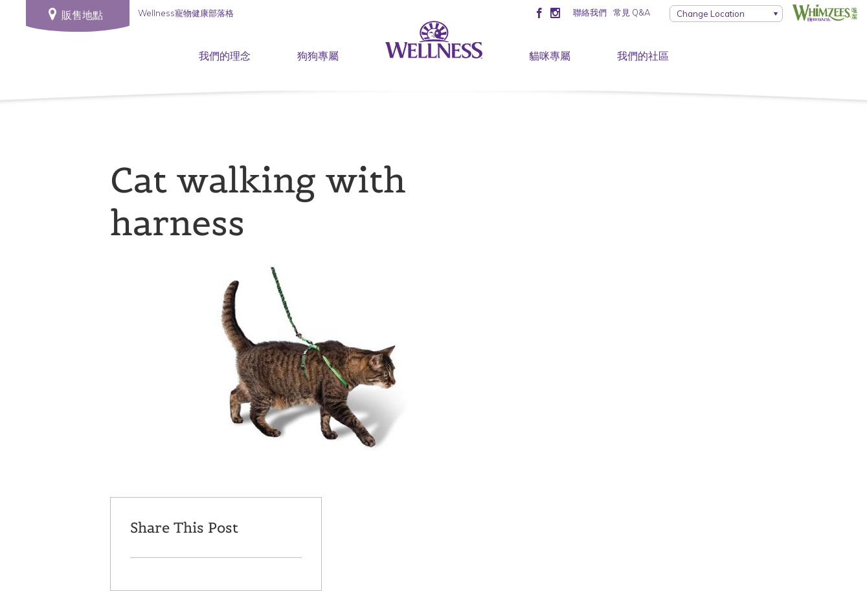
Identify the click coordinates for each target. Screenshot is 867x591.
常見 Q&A (631, 12)
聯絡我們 (590, 12)
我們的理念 (225, 55)
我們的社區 (643, 55)
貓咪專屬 (549, 55)
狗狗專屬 (318, 55)
